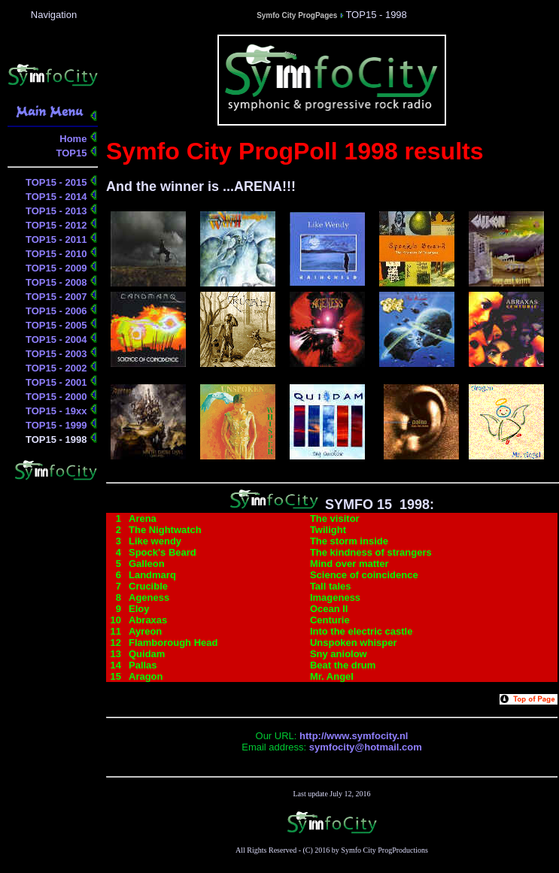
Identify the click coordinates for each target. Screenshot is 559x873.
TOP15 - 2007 (58, 296)
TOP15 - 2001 (58, 382)
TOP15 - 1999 (58, 425)
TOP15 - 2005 (58, 325)
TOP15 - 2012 (58, 225)
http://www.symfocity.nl (353, 735)
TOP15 (73, 153)
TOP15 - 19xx (58, 411)
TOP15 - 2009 (58, 268)
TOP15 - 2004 (58, 339)
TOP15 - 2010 (58, 253)
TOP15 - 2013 (58, 211)
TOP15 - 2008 (58, 282)
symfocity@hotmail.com (365, 747)
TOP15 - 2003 (58, 353)
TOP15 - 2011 (58, 239)
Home (74, 138)
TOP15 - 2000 (58, 396)
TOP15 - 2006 (58, 311)
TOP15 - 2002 (58, 368)
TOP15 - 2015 (58, 182)
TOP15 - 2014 (58, 196)
